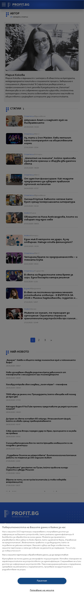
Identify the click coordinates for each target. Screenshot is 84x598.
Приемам (42, 581)
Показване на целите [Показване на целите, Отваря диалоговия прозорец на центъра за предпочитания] (42, 590)
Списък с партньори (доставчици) (19, 573)
